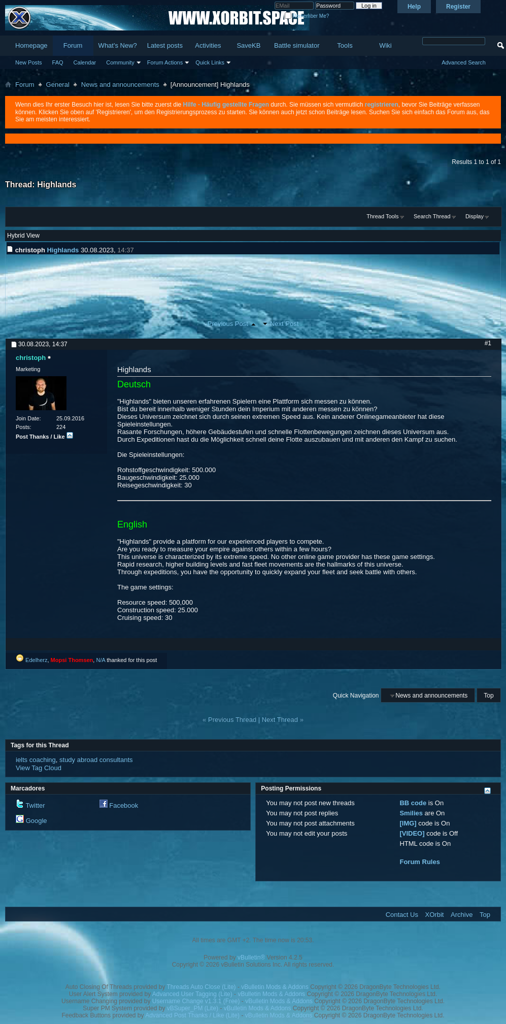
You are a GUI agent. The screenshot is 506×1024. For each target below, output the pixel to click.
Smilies (411, 813)
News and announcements (120, 84)
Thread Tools (382, 216)
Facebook (123, 805)
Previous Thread (232, 719)
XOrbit (434, 914)
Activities (208, 45)
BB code (412, 803)
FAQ (57, 62)
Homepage (31, 45)
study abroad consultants (96, 760)
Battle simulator (297, 45)
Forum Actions (165, 62)
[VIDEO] (411, 833)
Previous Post (228, 323)
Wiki (385, 45)
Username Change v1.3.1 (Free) (196, 1001)
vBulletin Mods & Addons (275, 986)
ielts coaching (36, 760)
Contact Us (402, 914)
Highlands (56, 184)
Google (36, 820)
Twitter (35, 805)
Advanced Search (464, 62)
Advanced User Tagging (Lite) (192, 994)
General (58, 84)
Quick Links (209, 62)
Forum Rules (419, 862)
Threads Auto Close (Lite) (201, 986)
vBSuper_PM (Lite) (192, 1008)
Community (120, 62)
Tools (344, 45)
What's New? (117, 45)
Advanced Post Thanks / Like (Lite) (192, 1015)
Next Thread (280, 719)
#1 (488, 343)
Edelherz (36, 660)
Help (414, 6)
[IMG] (407, 823)
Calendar (85, 62)
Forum (73, 45)
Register (458, 6)
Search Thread (432, 216)
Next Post (284, 323)
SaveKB (248, 45)
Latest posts (165, 45)
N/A (100, 660)
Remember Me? (307, 16)
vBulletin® (251, 957)
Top (488, 695)
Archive (462, 914)
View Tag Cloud (38, 768)
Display (474, 216)
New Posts (28, 62)
